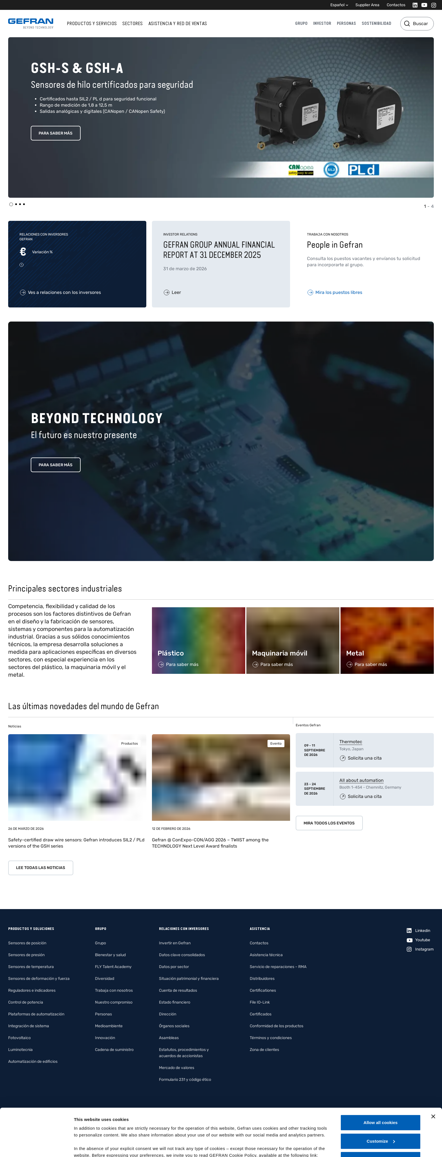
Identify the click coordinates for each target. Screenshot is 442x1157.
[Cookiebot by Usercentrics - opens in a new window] (36, 1146)
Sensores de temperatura (31, 966)
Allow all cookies (381, 1077)
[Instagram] (432, 5)
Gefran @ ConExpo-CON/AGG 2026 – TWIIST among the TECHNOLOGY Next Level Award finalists (210, 843)
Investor (322, 23)
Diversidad (104, 978)
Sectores (132, 23)
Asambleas (169, 1037)
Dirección (167, 1014)
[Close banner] (433, 1072)
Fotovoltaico (19, 1037)
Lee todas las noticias (40, 867)
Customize (381, 1096)
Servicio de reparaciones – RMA (278, 966)
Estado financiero (174, 1002)
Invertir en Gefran (175, 943)
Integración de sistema (28, 1026)
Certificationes (263, 990)
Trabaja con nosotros (114, 990)
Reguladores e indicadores (32, 990)
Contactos (396, 5)
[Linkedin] (413, 5)
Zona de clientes (264, 1049)
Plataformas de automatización (36, 1014)
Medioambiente (109, 1026)
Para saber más (55, 133)
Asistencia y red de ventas (177, 23)
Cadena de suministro (114, 1049)
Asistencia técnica (266, 955)
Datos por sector (174, 966)
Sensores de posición (27, 943)
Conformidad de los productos (276, 1026)
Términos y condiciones (271, 1037)
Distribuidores (262, 978)
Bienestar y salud (110, 955)
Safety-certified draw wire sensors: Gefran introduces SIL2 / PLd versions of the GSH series (76, 843)
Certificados (260, 1014)
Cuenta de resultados (178, 990)
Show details (87, 1145)
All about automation (361, 780)
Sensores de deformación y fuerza (39, 978)
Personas (346, 23)
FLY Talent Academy (113, 966)
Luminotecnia (20, 1049)
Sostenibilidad (376, 23)
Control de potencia (25, 1002)
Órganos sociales (174, 1026)
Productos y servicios (92, 23)
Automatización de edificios (33, 1061)
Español (337, 5)
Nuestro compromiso (113, 1002)
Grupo (301, 23)
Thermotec (350, 741)
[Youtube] (423, 5)
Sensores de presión (26, 955)
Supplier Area (367, 5)
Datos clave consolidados (182, 955)
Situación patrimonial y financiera (189, 978)
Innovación (105, 1037)
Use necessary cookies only (380, 1114)
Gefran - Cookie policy (98, 1117)
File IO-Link (260, 1002)
